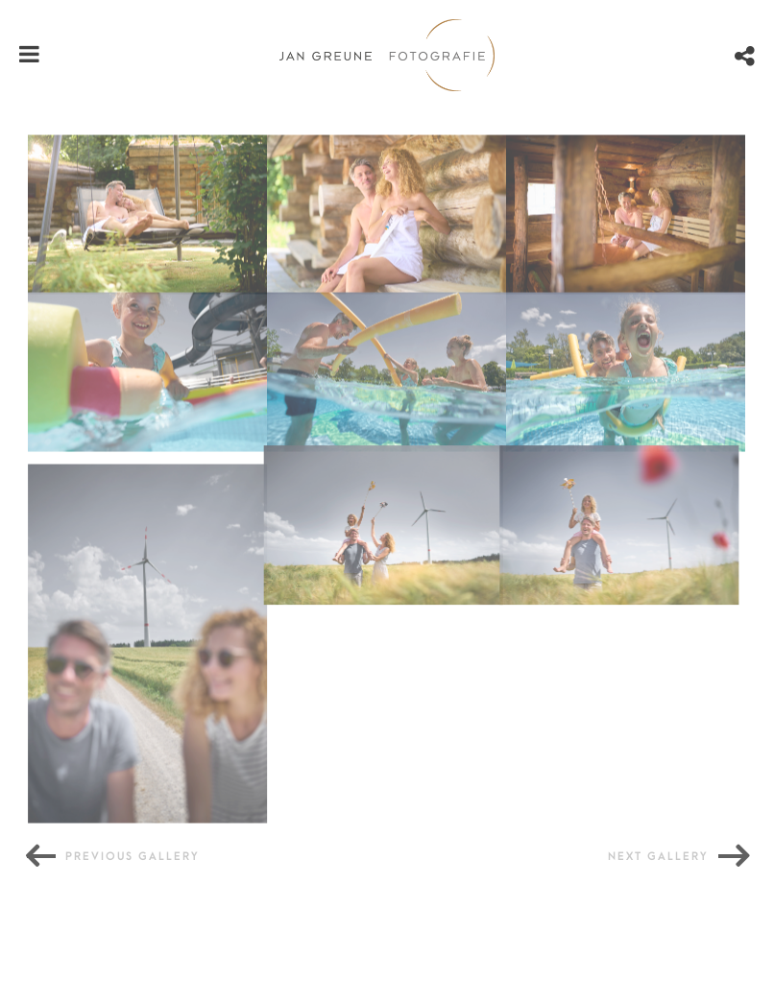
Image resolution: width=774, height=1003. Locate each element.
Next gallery (658, 856)
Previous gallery (132, 856)
